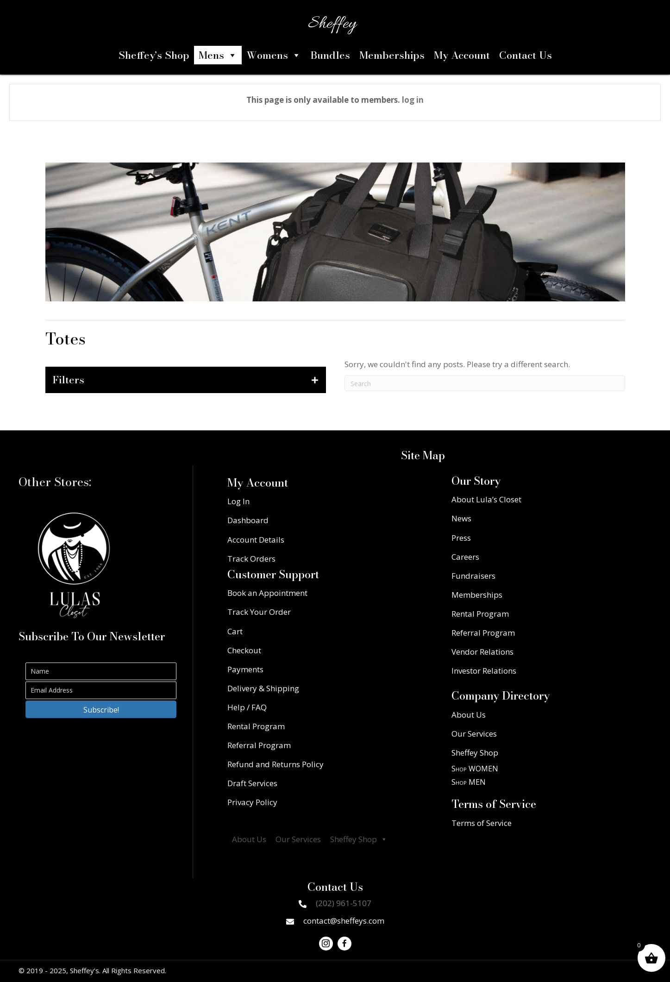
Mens (218, 55)
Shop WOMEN (474, 768)
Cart (235, 631)
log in (413, 99)
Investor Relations (483, 670)
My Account (462, 55)
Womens (273, 55)
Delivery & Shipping (263, 688)
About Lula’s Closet (486, 499)
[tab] (185, 380)
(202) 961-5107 (343, 903)
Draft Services (252, 783)
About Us (249, 839)
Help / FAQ (247, 707)
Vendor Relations (482, 651)
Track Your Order (259, 612)
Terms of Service (481, 823)
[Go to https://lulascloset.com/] (74, 565)
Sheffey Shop (359, 839)
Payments (245, 669)
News (461, 518)
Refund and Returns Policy (275, 764)
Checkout (244, 650)
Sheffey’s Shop (154, 55)
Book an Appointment (267, 593)
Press (461, 537)
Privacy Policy (252, 802)
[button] (100, 709)
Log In (238, 501)
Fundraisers (473, 575)
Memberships (392, 55)
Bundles (330, 55)
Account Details (255, 539)
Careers (465, 556)
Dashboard (248, 520)
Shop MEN (468, 782)
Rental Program (256, 726)
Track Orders (251, 558)
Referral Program (259, 745)
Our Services (298, 839)
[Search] (484, 395)
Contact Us (525, 55)
